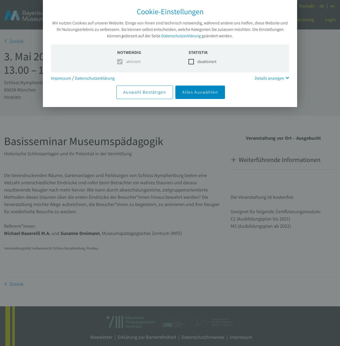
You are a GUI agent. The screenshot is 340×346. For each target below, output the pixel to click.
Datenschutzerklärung (181, 36)
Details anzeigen (269, 78)
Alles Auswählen (200, 92)
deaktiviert (203, 61)
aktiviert (132, 61)
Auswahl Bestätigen (144, 92)
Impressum (61, 78)
